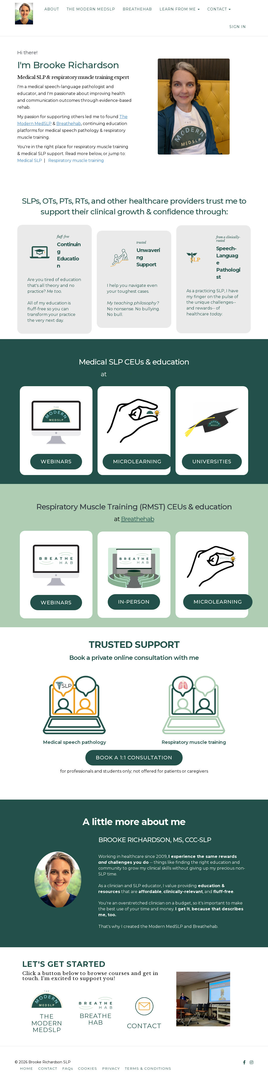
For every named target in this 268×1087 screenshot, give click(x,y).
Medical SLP (29, 160)
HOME (26, 1068)
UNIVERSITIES (211, 461)
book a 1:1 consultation (134, 758)
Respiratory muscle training (76, 160)
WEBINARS (56, 461)
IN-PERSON (134, 602)
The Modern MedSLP (137, 374)
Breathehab (96, 1019)
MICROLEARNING (137, 461)
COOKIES (87, 1068)
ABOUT (51, 9)
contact (144, 1026)
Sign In (237, 26)
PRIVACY (111, 1068)
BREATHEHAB (137, 9)
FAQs (67, 1068)
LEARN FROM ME (179, 9)
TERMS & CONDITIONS (148, 1068)
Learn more (237, 934)
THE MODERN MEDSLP (90, 9)
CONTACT (218, 9)
